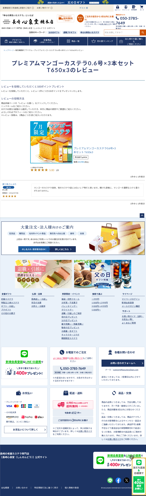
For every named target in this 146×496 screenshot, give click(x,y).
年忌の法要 (36, 302)
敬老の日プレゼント (70, 327)
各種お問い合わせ (124, 352)
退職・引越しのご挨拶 (71, 313)
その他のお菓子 (8, 313)
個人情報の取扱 (72, 487)
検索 (143, 32)
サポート (126, 311)
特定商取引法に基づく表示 (46, 487)
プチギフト (6, 310)
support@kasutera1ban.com (125, 369)
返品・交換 (124, 393)
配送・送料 (76, 393)
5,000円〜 (96, 310)
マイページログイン (131, 299)
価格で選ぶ (97, 294)
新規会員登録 (128, 302)
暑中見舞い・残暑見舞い (72, 324)
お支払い (27, 393)
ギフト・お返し (8, 306)
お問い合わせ (22, 487)
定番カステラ (7, 299)
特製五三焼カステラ (10, 302)
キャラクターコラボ (70, 334)
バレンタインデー (69, 306)
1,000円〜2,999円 (100, 302)
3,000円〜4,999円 (100, 306)
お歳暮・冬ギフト (69, 331)
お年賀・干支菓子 (69, 302)
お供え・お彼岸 (38, 306)
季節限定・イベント (71, 294)
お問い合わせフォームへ (122, 363)
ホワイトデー (67, 310)
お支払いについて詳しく (25, 429)
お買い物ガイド (43, 8)
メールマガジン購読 (131, 306)
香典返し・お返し (39, 299)
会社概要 (5, 487)
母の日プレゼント (69, 317)
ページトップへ (142, 215)
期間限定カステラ (69, 338)
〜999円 (95, 299)
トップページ (9, 50)
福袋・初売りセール (70, 299)
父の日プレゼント (69, 320)
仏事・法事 (37, 294)
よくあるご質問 (129, 323)
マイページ (127, 294)
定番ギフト (7, 294)
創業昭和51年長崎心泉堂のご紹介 (17, 8)
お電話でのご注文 (76, 352)
